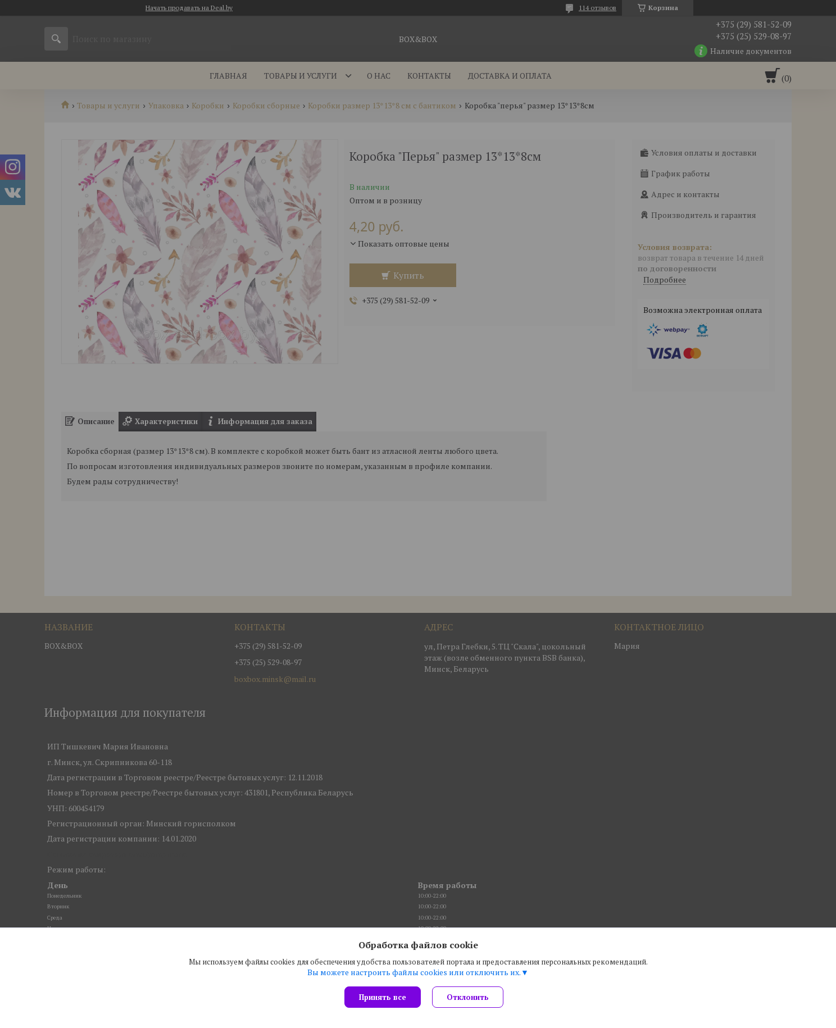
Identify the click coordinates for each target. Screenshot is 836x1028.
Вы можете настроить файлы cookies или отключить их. (414, 972)
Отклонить (468, 997)
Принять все (382, 997)
